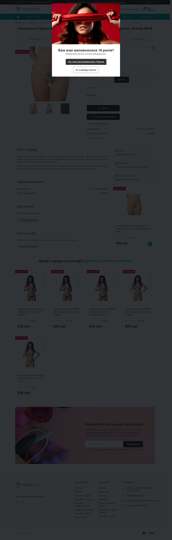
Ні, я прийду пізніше (86, 70)
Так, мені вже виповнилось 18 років (86, 62)
